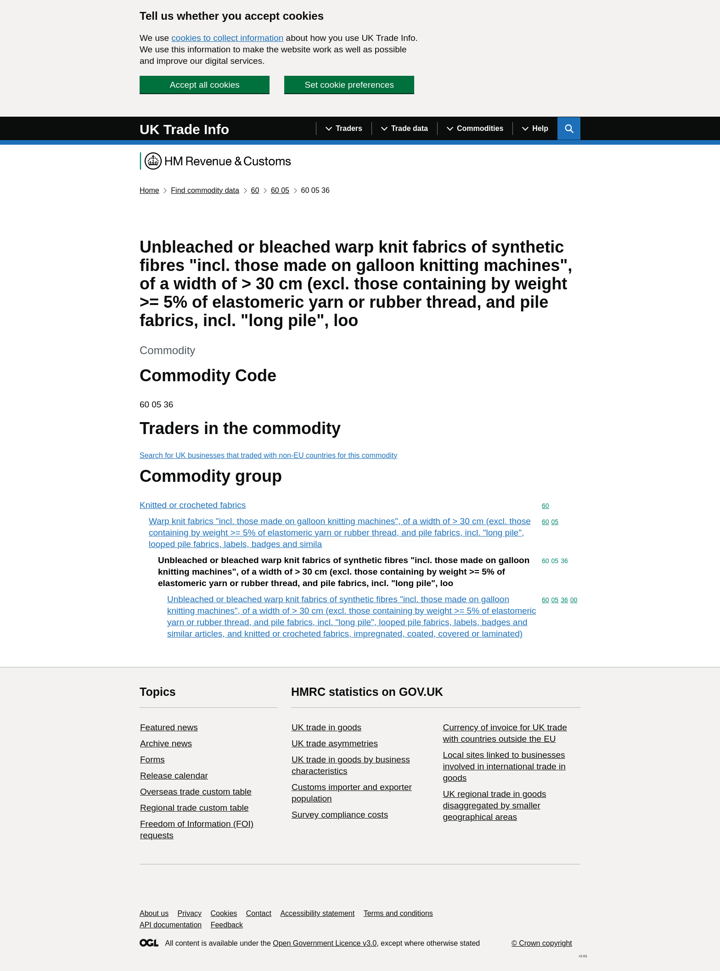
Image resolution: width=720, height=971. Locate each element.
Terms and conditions (398, 913)
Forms (152, 759)
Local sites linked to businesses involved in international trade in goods (504, 766)
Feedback (227, 925)
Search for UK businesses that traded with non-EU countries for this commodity (268, 455)
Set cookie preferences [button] (349, 85)
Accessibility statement (317, 913)
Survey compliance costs (340, 814)
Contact (258, 913)
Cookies (224, 913)
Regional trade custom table (194, 808)
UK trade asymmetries (335, 743)
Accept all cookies (205, 85)
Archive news (166, 743)
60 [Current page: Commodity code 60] (255, 190)
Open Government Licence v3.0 (325, 943)
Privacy (190, 913)
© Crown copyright (542, 943)
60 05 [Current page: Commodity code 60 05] (280, 190)
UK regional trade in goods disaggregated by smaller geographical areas (494, 805)
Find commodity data (205, 190)
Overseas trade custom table (196, 791)
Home (149, 190)
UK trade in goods (326, 727)
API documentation (171, 925)
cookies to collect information (227, 38)
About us (154, 913)
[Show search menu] (568, 128)
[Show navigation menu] (343, 128)
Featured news (169, 727)
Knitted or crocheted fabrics (193, 505)
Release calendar (174, 775)
